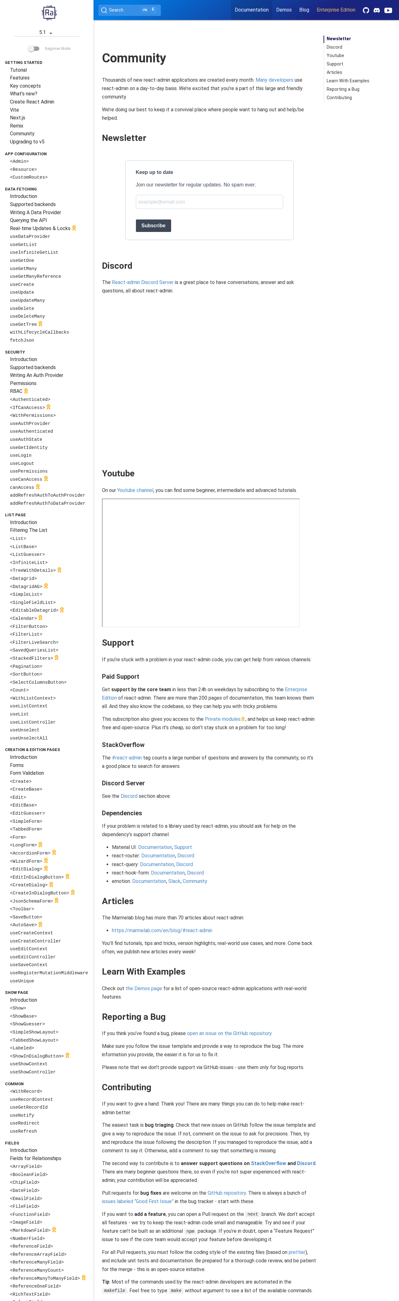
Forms (17, 765)
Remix (16, 126)
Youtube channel (135, 490)
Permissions (23, 383)
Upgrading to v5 (27, 142)
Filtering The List (28, 530)
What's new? (23, 94)
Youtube (335, 55)
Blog (304, 10)
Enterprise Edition (336, 10)
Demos (284, 10)
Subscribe (154, 225)
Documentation (252, 10)
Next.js (17, 118)
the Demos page (144, 988)
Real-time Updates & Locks (44, 228)
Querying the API (28, 220)
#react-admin (127, 758)
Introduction (23, 196)
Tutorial (18, 70)
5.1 (47, 32)
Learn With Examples (348, 81)
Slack (174, 881)
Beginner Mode (49, 48)
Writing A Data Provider (35, 212)
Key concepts (25, 86)
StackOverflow (268, 1163)
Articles (334, 72)
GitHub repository (227, 1193)
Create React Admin (32, 102)
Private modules (223, 719)
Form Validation (27, 773)
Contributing (339, 97)
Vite (14, 110)
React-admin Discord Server (143, 282)
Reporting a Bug (343, 89)
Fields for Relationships (35, 1158)
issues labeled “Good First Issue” (138, 1201)
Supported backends (33, 204)
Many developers (274, 80)
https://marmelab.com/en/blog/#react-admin (162, 930)
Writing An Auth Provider (36, 375)
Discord (129, 796)
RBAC (20, 391)
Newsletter (339, 38)
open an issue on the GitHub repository (229, 1033)
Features (20, 78)
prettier (297, 1252)
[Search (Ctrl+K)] (130, 10)
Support (183, 847)
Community (22, 134)
